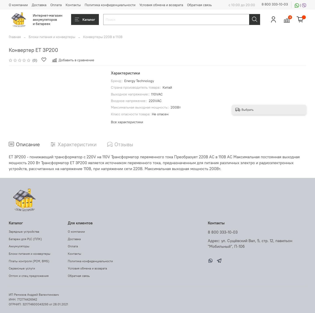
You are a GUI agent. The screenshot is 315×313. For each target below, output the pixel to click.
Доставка (39, 5)
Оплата (56, 5)
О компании (18, 5)
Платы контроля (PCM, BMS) (29, 261)
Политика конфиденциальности (110, 5)
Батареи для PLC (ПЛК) (25, 239)
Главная (15, 37)
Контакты (73, 5)
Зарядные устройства (24, 232)
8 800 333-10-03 (275, 4)
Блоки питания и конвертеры (52, 37)
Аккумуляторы (19, 246)
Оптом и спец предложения (29, 276)
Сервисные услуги (22, 268)
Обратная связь (199, 5)
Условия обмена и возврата (161, 5)
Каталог (85, 19)
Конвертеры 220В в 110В (102, 37)
